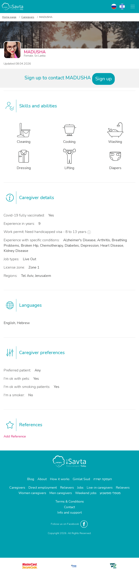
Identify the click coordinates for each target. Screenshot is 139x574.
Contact (69, 507)
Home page (9, 17)
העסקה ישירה (102, 479)
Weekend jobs (85, 493)
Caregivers (27, 17)
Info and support (69, 512)
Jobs (80, 487)
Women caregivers (32, 493)
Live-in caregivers (100, 487)
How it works (60, 479)
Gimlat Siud (81, 479)
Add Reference (15, 436)
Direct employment (42, 487)
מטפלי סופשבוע (110, 493)
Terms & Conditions (69, 501)
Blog (30, 479)
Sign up (103, 78)
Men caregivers (60, 493)
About (42, 479)
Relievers (67, 487)
